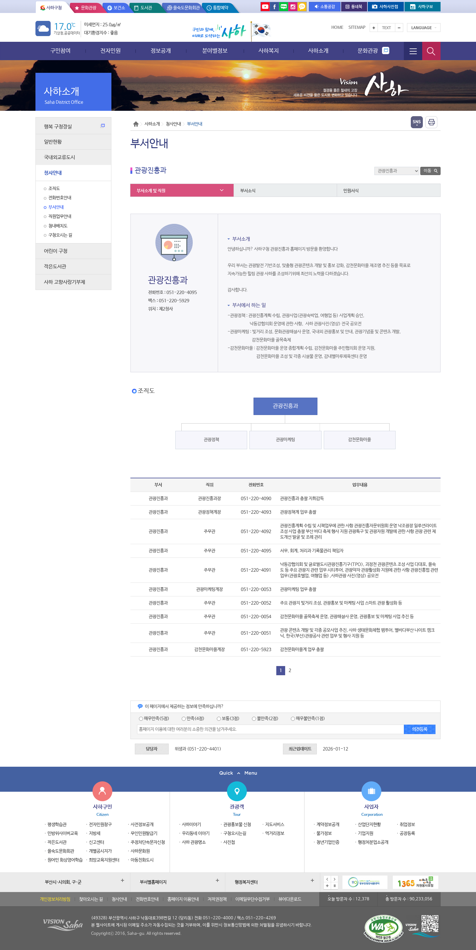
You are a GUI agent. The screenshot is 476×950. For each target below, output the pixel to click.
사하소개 (318, 50)
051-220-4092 (256, 531)
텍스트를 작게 (399, 27)
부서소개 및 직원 (151, 190)
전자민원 (110, 50)
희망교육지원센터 (104, 860)
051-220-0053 (256, 589)
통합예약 (220, 7)
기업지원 (365, 833)
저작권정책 (217, 899)
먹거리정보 (274, 833)
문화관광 (88, 7)
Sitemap (357, 27)
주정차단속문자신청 (148, 842)
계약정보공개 (327, 824)
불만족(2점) (265, 718)
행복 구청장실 (74, 127)
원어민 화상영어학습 (65, 860)
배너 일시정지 (334, 886)
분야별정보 (215, 50)
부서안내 (56, 207)
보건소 (119, 7)
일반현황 (53, 142)
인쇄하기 (431, 122)
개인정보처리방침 (55, 899)
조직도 (54, 188)
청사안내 (53, 173)
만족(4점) (193, 718)
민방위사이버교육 (62, 833)
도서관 (146, 7)
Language (421, 28)
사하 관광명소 (194, 842)
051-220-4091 (256, 570)
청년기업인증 (327, 842)
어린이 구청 (55, 251)
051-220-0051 (256, 633)
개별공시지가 (100, 851)
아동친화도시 (142, 860)
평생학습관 (56, 824)
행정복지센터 (246, 882)
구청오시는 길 (60, 235)
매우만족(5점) (154, 718)
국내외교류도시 (59, 157)
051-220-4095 (256, 550)
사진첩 (229, 842)
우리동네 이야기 (196, 833)
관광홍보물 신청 (237, 824)
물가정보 (324, 833)
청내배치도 (57, 226)
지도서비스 (274, 824)
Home (337, 27)
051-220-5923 (256, 649)
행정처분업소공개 (373, 842)
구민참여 (60, 50)
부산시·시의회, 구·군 (63, 882)
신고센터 (96, 842)
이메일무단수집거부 (252, 899)
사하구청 (54, 7)
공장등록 (407, 833)
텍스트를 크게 (374, 27)
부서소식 (247, 190)
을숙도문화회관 (186, 7)
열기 (417, 122)
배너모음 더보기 (327, 886)
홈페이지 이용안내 (183, 899)
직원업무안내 (59, 216)
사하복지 (269, 50)
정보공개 (161, 50)
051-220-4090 (256, 498)
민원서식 (351, 190)
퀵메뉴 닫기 (238, 773)
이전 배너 (327, 879)
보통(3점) (228, 718)
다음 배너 (334, 879)
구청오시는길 (234, 833)
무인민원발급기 (144, 833)
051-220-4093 (256, 512)
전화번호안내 (59, 197)
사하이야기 (191, 824)
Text (386, 28)
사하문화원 (140, 851)
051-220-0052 (256, 603)
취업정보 (407, 824)
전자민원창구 (100, 824)
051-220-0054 (256, 616)
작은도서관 (55, 267)
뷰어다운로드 (290, 899)
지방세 (94, 833)
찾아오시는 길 (91, 899)
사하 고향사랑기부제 (64, 282)
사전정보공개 (142, 824)
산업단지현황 (369, 824)
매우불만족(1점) (308, 718)
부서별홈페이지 (153, 882)
